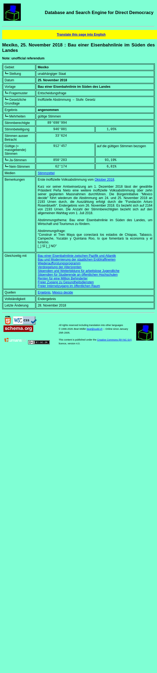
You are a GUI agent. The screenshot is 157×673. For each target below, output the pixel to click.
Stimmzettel (46, 173)
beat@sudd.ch (94, 329)
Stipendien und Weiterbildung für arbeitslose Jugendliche (78, 271)
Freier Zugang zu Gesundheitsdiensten (65, 282)
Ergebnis (44, 292)
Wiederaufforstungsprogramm (59, 263)
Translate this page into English (81, 34)
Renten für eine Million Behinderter (63, 278)
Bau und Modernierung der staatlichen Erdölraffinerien (76, 259)
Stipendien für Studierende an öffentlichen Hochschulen (78, 275)
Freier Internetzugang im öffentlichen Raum (69, 286)
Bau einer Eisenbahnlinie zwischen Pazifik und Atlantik (77, 256)
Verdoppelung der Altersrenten (59, 267)
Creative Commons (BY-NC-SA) (114, 339)
